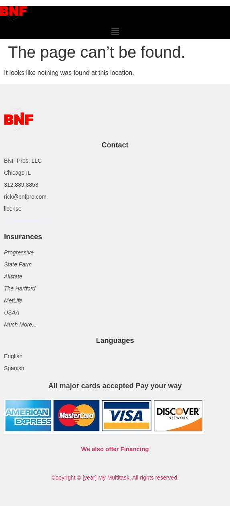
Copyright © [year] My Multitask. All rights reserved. (115, 477)
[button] (115, 31)
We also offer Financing (115, 449)
